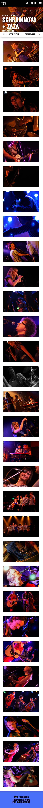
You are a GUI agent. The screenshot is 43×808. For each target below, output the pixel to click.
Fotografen (30, 34)
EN (35, 3)
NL (32, 3)
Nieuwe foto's (13, 34)
